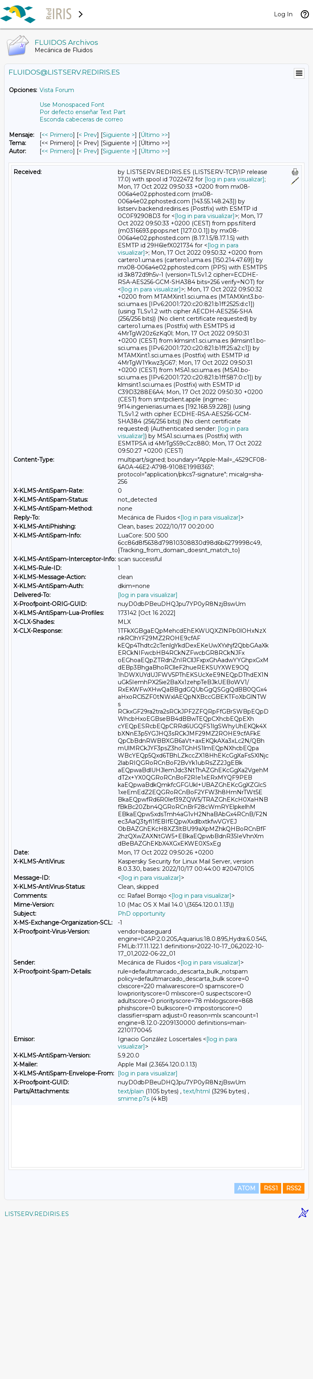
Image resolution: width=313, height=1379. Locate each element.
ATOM (247, 1343)
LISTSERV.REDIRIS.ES (36, 1368)
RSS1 (271, 1343)
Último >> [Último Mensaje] (154, 135)
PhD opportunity (141, 913)
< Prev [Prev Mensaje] (88, 135)
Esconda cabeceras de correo (81, 119)
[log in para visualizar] (235, 179)
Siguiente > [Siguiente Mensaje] (119, 135)
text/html (196, 1091)
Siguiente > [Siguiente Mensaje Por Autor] (119, 151)
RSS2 (293, 1343)
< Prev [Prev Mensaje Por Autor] (88, 151)
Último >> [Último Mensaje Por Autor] (154, 151)
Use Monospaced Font (72, 104)
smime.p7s (133, 1098)
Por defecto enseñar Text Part (83, 112)
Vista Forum (57, 90)
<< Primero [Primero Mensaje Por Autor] (57, 151)
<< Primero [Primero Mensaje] (57, 135)
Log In (283, 14)
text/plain (131, 1091)
